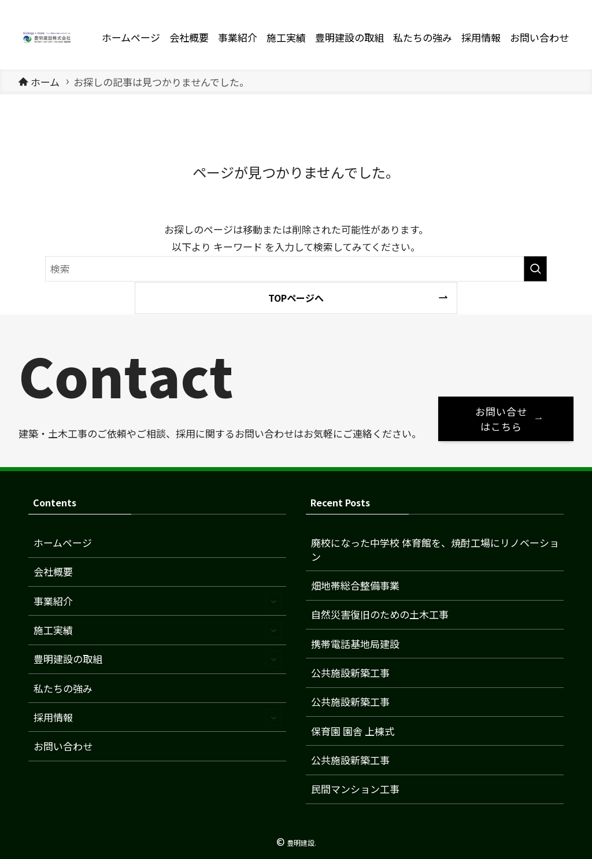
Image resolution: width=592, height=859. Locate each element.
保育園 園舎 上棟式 (352, 731)
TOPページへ (296, 298)
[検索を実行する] (535, 269)
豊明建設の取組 (158, 659)
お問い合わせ (63, 746)
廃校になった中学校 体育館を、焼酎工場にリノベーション (435, 549)
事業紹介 (158, 601)
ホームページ (63, 542)
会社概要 (53, 571)
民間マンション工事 (355, 789)
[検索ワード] (296, 269)
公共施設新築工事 (350, 672)
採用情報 (158, 717)
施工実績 (158, 630)
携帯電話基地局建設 (355, 643)
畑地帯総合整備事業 (355, 585)
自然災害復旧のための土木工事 (380, 614)
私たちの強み (63, 688)
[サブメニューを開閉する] (273, 601)
